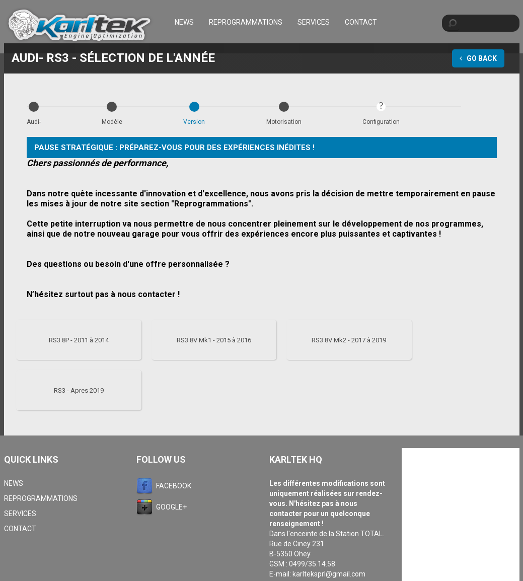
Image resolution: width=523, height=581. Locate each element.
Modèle (112, 121)
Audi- (34, 121)
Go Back (478, 58)
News (184, 22)
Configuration (381, 121)
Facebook (173, 486)
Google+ (171, 507)
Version (194, 121)
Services (313, 22)
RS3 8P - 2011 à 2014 (79, 340)
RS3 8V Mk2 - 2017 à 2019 (349, 340)
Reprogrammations (245, 22)
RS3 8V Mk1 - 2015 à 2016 (214, 340)
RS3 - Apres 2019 (79, 390)
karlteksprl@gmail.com (328, 574)
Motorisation (284, 121)
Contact (361, 22)
